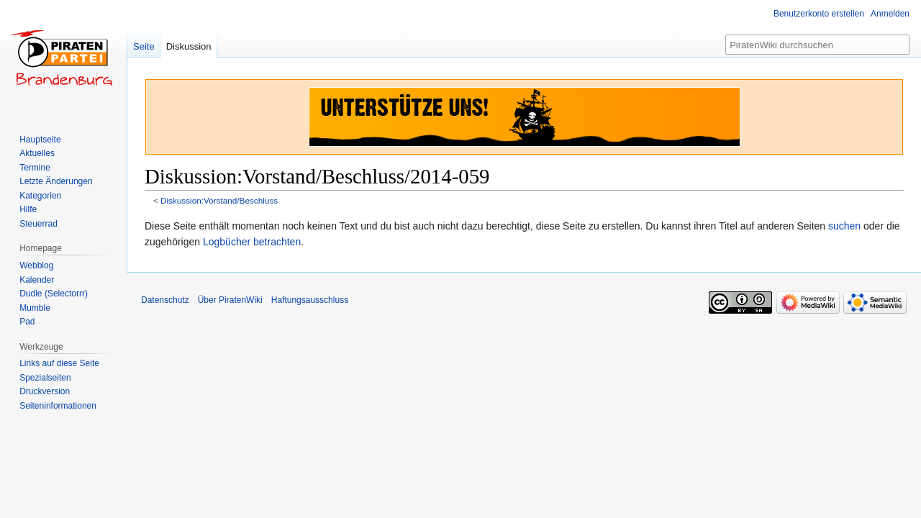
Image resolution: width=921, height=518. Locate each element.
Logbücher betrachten (252, 241)
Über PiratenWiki (230, 300)
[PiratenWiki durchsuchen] (817, 45)
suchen (844, 226)
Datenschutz (165, 300)
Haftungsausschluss (309, 300)
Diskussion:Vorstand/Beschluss (219, 200)
